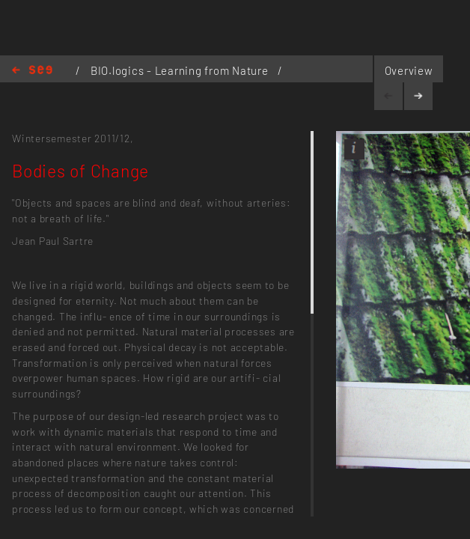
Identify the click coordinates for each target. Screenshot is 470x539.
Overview (409, 70)
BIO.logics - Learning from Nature (181, 70)
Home (32, 70)
